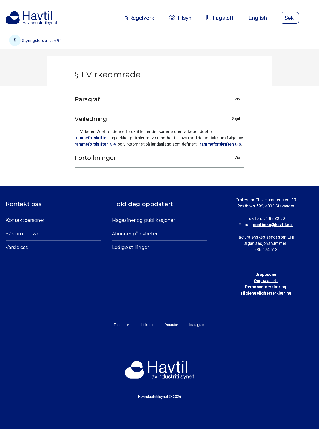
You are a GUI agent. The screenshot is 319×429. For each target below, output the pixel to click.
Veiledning (158, 119)
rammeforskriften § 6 (220, 144)
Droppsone (265, 274)
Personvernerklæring (265, 286)
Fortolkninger (158, 157)
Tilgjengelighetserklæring (265, 293)
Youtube (171, 325)
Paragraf (158, 99)
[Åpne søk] (290, 18)
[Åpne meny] (310, 18)
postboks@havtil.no (273, 224)
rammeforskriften (92, 137)
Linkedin (147, 325)
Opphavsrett (266, 280)
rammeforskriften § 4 (95, 144)
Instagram (197, 325)
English (261, 18)
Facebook (122, 325)
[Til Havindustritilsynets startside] (31, 18)
